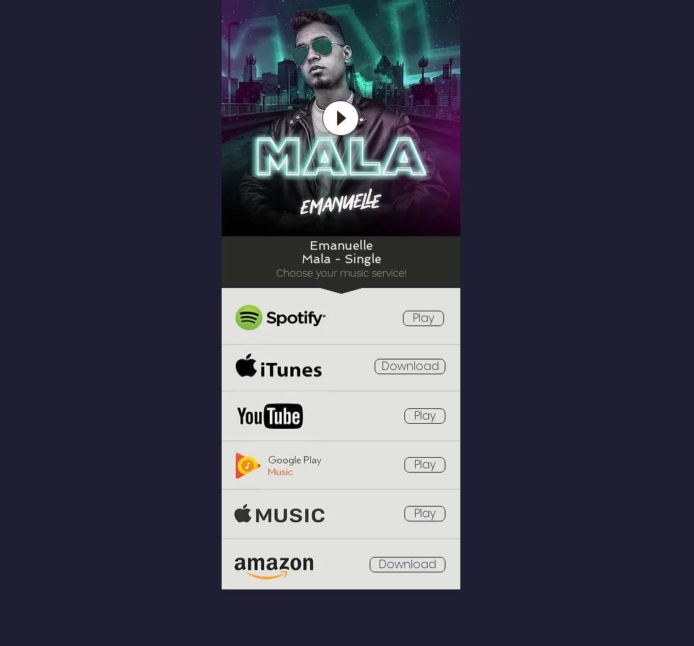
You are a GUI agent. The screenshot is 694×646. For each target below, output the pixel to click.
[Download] (410, 366)
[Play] (340, 118)
